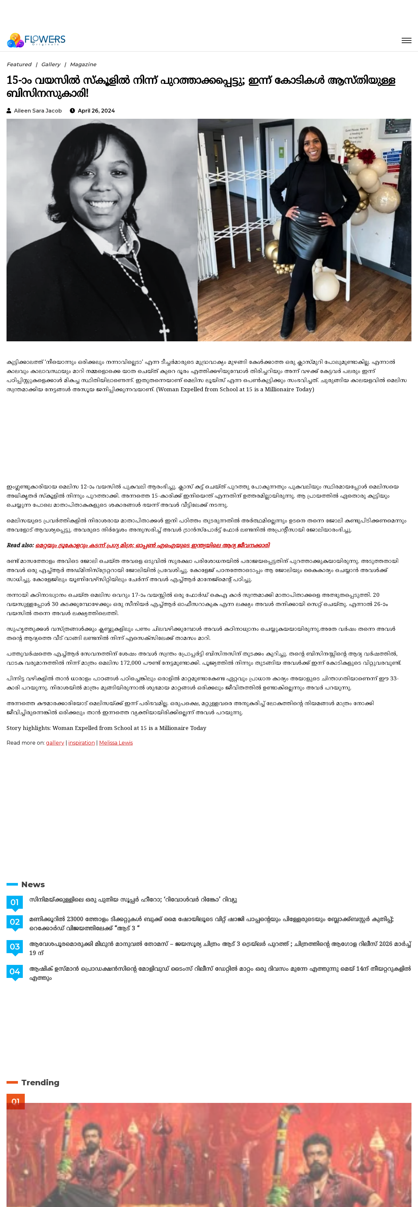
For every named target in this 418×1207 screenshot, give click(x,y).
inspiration (81, 743)
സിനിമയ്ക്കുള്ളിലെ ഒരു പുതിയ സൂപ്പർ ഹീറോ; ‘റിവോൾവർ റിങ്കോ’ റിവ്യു (132, 900)
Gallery (50, 64)
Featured (19, 64)
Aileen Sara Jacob (38, 111)
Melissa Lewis (116, 743)
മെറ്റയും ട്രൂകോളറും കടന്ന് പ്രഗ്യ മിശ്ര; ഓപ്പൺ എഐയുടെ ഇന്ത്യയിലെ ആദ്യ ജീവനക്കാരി (152, 545)
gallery (55, 743)
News (33, 884)
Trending (40, 1082)
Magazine (83, 64)
